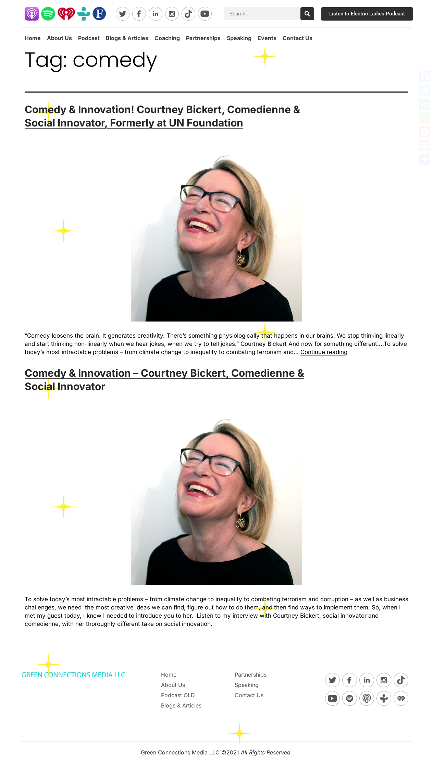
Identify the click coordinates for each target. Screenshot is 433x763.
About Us (59, 38)
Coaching (167, 38)
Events (267, 38)
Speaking (239, 38)
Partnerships (203, 38)
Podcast (89, 38)
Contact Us (297, 38)
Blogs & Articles (127, 38)
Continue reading (323, 352)
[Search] (307, 13)
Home (33, 38)
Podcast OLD (178, 695)
